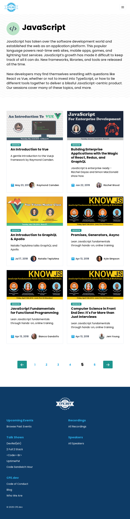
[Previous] (22, 364)
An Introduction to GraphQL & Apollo (34, 237)
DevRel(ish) (13, 443)
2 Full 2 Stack (14, 449)
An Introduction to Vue (29, 149)
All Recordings (77, 426)
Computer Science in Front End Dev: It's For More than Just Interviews (93, 312)
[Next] (108, 364)
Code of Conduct (17, 484)
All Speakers (76, 443)
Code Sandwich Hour (19, 467)
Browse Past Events (19, 426)
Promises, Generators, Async (95, 235)
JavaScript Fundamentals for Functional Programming (34, 310)
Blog (9, 490)
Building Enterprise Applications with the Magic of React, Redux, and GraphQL (94, 155)
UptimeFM (13, 461)
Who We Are (14, 495)
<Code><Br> (14, 455)
